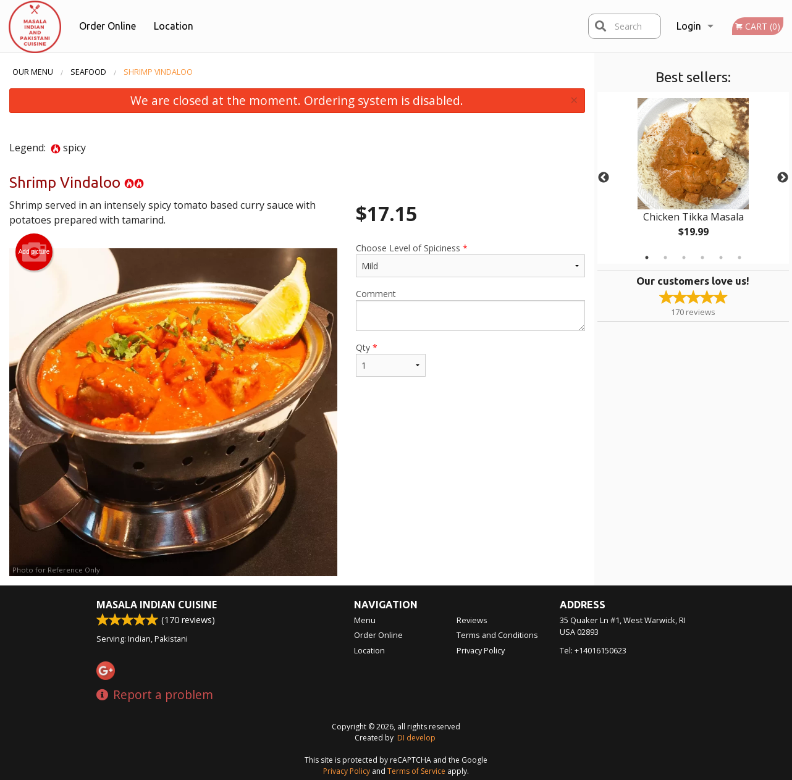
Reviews (472, 620)
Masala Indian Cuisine (156, 604)
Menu (365, 620)
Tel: (593, 650)
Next (783, 178)
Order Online (107, 25)
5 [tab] (721, 257)
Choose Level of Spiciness (470, 259)
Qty (391, 359)
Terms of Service (416, 771)
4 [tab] (702, 257)
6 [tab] (739, 257)
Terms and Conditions (497, 634)
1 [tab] (647, 257)
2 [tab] (665, 257)
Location (173, 25)
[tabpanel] (693, 178)
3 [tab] (684, 257)
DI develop (416, 737)
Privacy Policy (481, 650)
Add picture (34, 251)
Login (688, 25)
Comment (470, 309)
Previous (603, 178)
